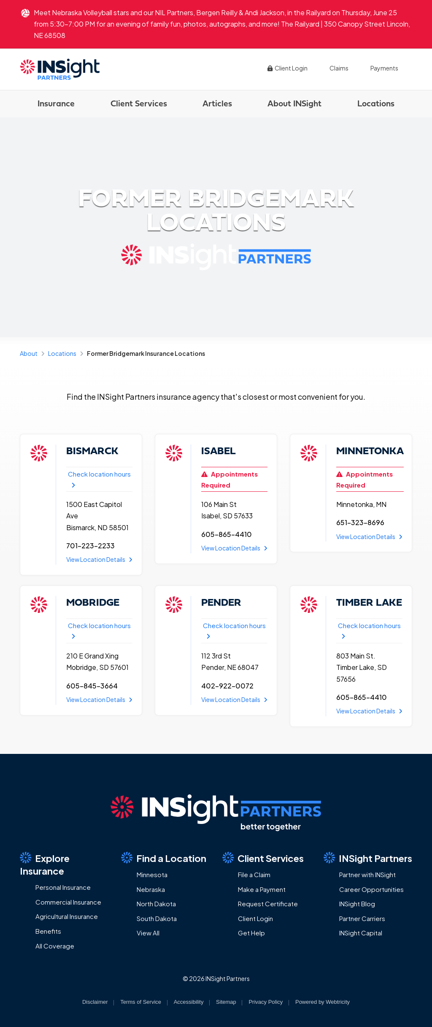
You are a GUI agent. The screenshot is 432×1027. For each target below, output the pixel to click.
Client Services (139, 103)
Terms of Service (140, 1002)
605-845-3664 (92, 685)
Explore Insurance (45, 864)
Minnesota (152, 874)
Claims (338, 68)
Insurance (56, 103)
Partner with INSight (367, 874)
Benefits (48, 931)
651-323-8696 (360, 522)
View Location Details (99, 559)
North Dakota (156, 904)
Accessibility (189, 1002)
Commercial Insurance (68, 902)
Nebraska (151, 889)
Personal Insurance (63, 887)
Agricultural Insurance (66, 916)
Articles (217, 103)
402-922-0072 (227, 685)
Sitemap (226, 1002)
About (29, 353)
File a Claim (254, 874)
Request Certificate (268, 904)
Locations (375, 103)
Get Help (251, 933)
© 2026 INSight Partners (216, 978)
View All (148, 933)
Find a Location (163, 858)
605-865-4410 (226, 534)
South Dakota (157, 918)
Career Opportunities (371, 889)
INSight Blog (357, 904)
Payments (384, 68)
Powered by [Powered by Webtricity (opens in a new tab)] (322, 1002)
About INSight (294, 103)
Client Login (287, 68)
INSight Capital (360, 933)
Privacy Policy (265, 1002)
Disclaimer (95, 1002)
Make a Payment (262, 889)
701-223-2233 (90, 545)
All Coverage (54, 946)
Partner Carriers (362, 918)
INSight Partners (368, 858)
